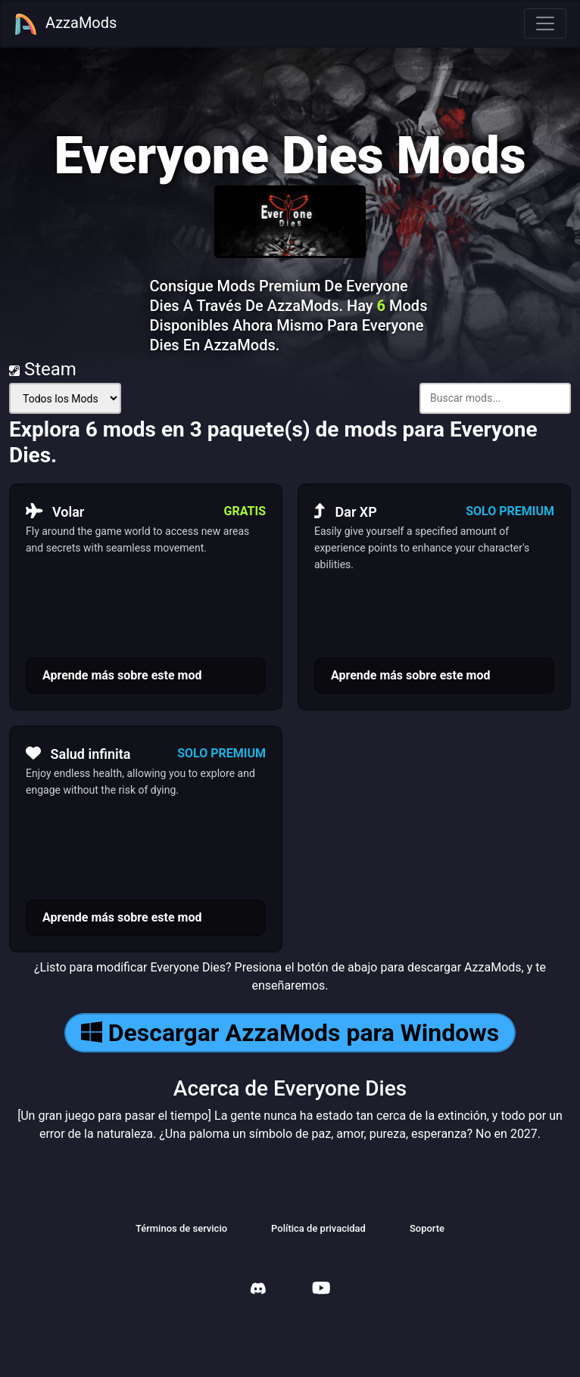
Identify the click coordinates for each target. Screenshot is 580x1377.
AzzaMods (65, 24)
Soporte (427, 1228)
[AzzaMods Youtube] (321, 1290)
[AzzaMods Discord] (258, 1290)
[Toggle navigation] (545, 23)
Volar (55, 511)
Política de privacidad (318, 1228)
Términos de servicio (181, 1228)
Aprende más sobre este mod (121, 675)
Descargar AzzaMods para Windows (290, 1032)
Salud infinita (78, 753)
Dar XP (345, 511)
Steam (42, 369)
